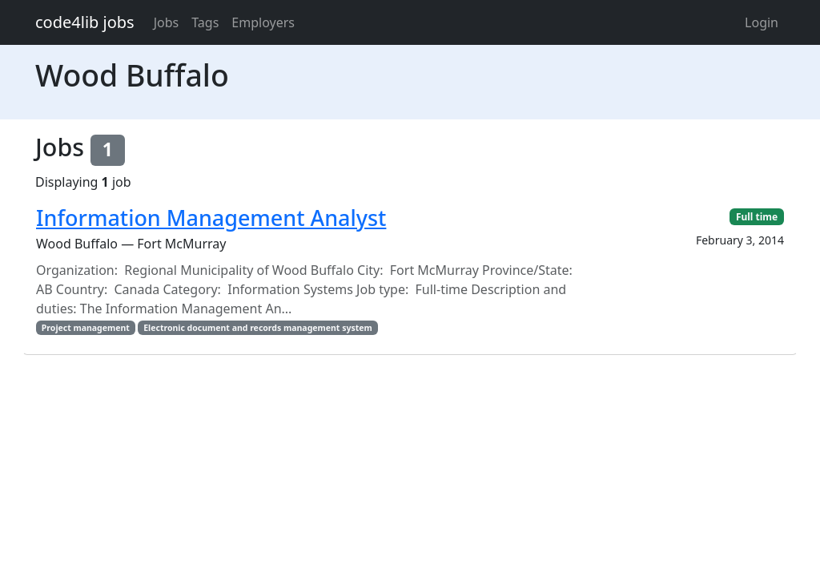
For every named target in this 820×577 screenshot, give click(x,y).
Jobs (166, 22)
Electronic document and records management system (257, 327)
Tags (205, 22)
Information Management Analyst (211, 217)
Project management (86, 327)
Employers (263, 22)
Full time (757, 217)
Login (761, 22)
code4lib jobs (85, 22)
